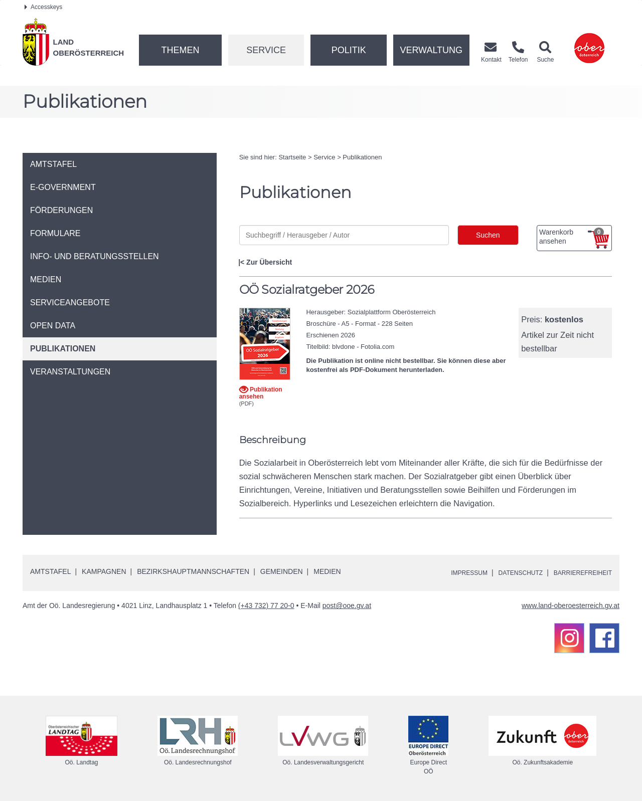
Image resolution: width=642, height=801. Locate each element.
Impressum (449, 572)
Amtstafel (50, 571)
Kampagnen (104, 571)
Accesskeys (43, 7)
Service (266, 50)
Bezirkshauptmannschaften (193, 571)
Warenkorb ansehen (571, 237)
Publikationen (362, 157)
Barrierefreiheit (578, 572)
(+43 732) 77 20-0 (266, 606)
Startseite (292, 157)
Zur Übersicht (269, 262)
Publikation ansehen (260, 392)
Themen (180, 50)
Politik (349, 50)
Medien (327, 571)
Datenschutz (507, 572)
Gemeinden (281, 571)
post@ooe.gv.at (347, 606)
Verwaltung (431, 50)
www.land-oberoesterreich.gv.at (570, 606)
